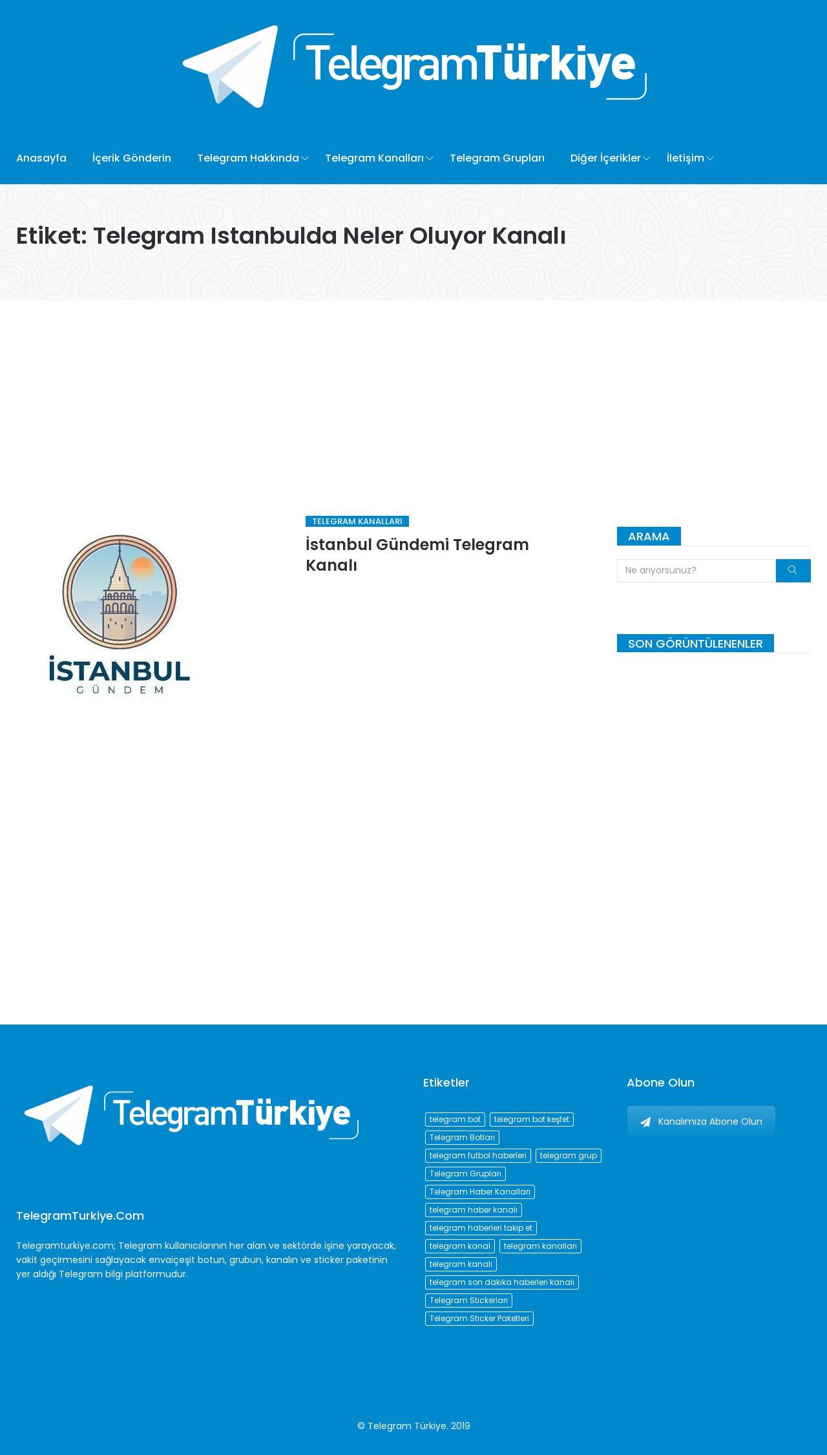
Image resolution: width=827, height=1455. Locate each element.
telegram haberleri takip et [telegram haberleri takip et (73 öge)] (481, 1227)
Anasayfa (41, 158)
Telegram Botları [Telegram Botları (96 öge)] (462, 1137)
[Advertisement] (413, 397)
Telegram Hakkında (248, 158)
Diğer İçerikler (606, 158)
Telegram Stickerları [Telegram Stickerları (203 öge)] (469, 1300)
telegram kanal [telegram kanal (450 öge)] (460, 1245)
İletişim (685, 158)
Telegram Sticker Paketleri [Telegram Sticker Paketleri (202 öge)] (479, 1318)
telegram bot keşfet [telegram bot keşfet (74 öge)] (531, 1119)
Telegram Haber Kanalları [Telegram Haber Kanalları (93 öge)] (480, 1191)
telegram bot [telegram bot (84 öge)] (455, 1119)
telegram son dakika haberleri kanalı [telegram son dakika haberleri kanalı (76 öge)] (502, 1282)
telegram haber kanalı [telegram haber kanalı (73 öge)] (474, 1209)
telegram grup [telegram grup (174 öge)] (568, 1155)
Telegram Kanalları (374, 158)
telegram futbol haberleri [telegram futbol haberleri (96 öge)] (478, 1155)
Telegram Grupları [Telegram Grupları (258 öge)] (465, 1173)
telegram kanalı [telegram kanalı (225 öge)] (461, 1264)
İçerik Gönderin (131, 158)
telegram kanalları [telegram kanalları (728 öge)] (540, 1245)
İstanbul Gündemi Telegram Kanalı (417, 555)
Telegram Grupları (497, 158)
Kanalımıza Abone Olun (701, 1121)
